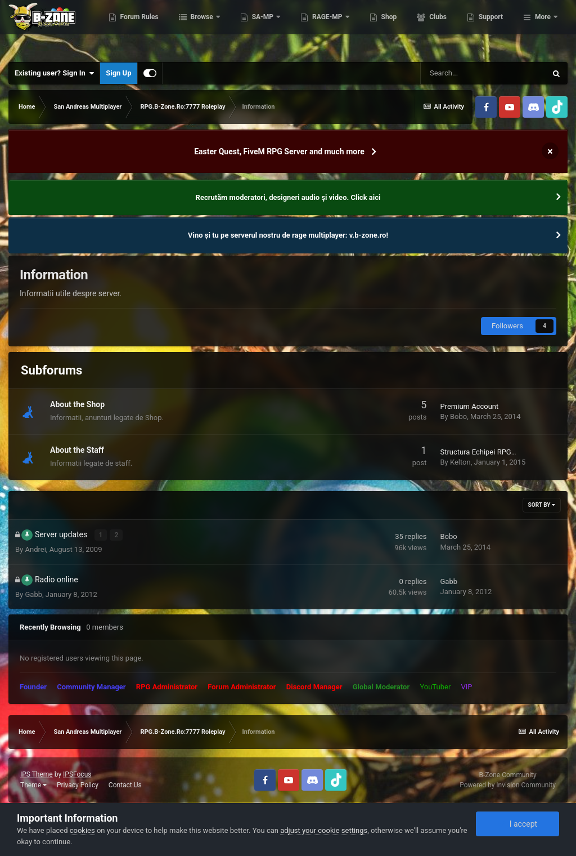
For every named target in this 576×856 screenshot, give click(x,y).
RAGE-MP (383, 28)
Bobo (458, 416)
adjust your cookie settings (323, 830)
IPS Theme (36, 774)
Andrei (35, 549)
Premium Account (469, 406)
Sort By (541, 505)
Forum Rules (195, 28)
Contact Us (125, 785)
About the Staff (77, 449)
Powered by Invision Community (508, 785)
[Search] (483, 73)
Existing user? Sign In (54, 73)
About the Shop (77, 404)
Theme (33, 785)
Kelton (460, 462)
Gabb (33, 594)
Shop (444, 28)
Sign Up (118, 73)
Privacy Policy (77, 785)
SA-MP (319, 28)
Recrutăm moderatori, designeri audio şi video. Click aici (288, 197)
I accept (517, 823)
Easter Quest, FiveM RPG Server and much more (279, 151)
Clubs (493, 28)
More (542, 28)
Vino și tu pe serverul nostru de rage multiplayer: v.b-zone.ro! (288, 235)
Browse (258, 28)
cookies (82, 830)
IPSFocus (77, 774)
